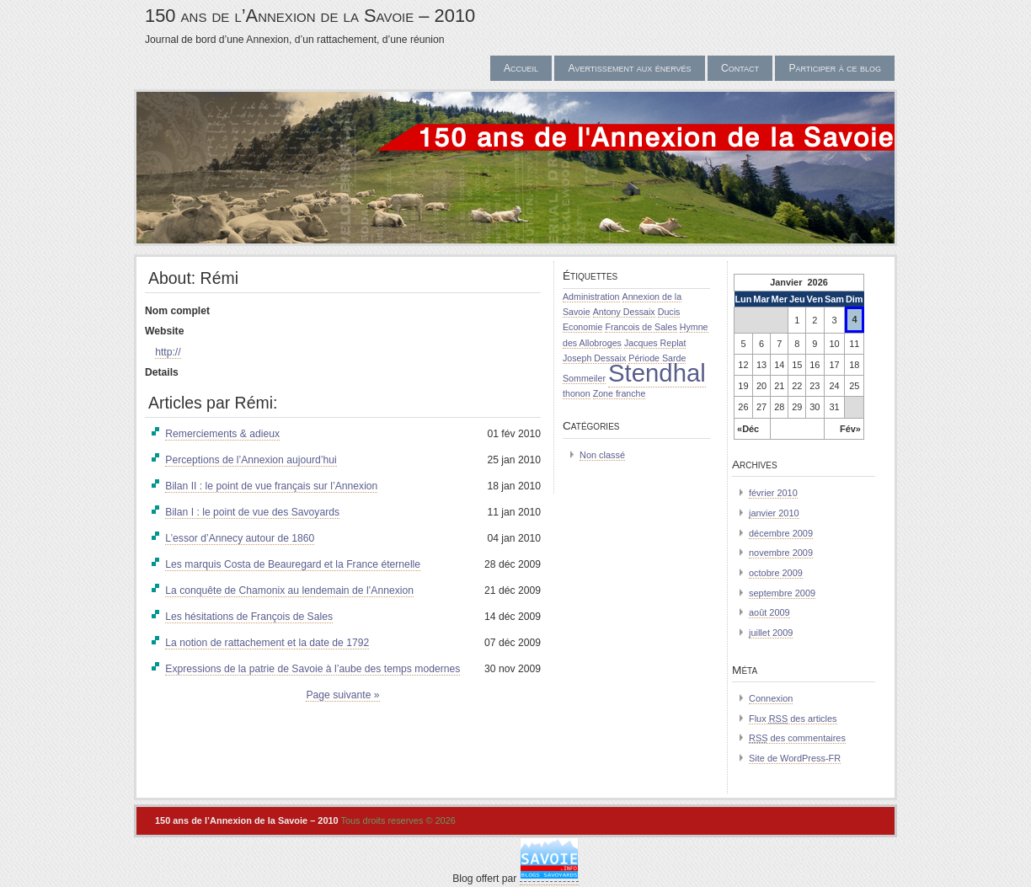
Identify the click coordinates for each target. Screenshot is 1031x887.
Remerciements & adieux (222, 434)
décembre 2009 (781, 533)
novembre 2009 (781, 553)
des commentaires (797, 738)
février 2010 (773, 493)
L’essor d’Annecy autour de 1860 (239, 538)
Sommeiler (584, 378)
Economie (582, 327)
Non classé (602, 455)
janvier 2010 (774, 513)
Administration (591, 296)
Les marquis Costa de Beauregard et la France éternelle (292, 564)
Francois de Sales (640, 327)
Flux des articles (793, 718)
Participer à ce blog (834, 68)
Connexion (771, 698)
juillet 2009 (771, 633)
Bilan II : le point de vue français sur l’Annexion (271, 486)
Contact (740, 68)
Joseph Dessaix (594, 358)
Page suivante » (342, 695)
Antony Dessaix (624, 312)
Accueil (521, 68)
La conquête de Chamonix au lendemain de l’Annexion (289, 590)
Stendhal (657, 373)
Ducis (669, 312)
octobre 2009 (776, 573)
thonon (576, 393)
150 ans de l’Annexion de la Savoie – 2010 (310, 15)
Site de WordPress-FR (795, 758)
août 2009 (769, 612)
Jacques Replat (655, 343)
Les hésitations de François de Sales (249, 617)
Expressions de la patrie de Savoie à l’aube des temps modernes (312, 669)
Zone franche (619, 393)
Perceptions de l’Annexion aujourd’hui (250, 460)
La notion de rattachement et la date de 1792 (267, 643)
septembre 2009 (782, 593)
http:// (167, 352)
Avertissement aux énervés (629, 68)
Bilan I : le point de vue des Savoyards (252, 512)
